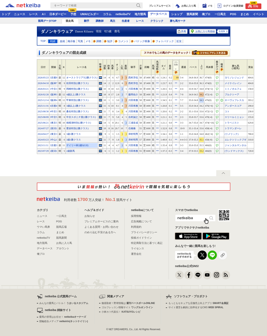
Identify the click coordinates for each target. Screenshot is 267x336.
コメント (122, 41)
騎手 (86, 20)
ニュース (19, 14)
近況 (179, 41)
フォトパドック (163, 41)
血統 (62, 41)
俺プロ (206, 14)
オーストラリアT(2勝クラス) (81, 77)
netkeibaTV (123, 14)
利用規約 (136, 226)
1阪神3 (53, 94)
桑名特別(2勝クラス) (77, 111)
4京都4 (53, 105)
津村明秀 (133, 134)
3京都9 (53, 77)
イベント (258, 14)
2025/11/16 (43, 105)
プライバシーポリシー (144, 232)
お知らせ (89, 215)
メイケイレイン (233, 83)
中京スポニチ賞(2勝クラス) (81, 117)
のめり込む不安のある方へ (100, 232)
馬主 (112, 20)
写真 (80, 41)
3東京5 (53, 122)
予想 (73, 14)
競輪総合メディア (63, 321)
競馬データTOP (47, 20)
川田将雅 (133, 88)
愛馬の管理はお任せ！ (62, 316)
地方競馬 (140, 14)
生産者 (126, 20)
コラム (107, 14)
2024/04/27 (43, 134)
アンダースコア (233, 105)
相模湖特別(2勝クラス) (78, 122)
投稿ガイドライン (141, 237)
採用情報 (136, 215)
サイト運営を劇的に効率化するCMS (195, 307)
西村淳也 (133, 77)
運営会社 (136, 253)
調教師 (100, 20)
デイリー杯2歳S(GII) (77, 145)
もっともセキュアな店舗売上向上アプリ (198, 303)
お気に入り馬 (64, 242)
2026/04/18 (43, 83)
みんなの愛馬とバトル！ (63, 303)
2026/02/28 (43, 94)
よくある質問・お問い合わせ (101, 226)
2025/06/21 (43, 122)
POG (233, 14)
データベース (158, 14)
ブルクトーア (232, 94)
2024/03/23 (43, 139)
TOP (43, 41)
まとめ (244, 14)
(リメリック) (231, 134)
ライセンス (137, 248)
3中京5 (53, 117)
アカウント (62, 248)
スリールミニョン (234, 117)
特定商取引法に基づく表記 (146, 242)
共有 (182, 31)
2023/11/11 (43, 145)
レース (33, 14)
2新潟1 (53, 128)
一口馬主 (220, 14)
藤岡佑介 (133, 94)
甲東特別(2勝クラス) (77, 100)
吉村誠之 (133, 117)
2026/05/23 (43, 77)
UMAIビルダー (89, 14)
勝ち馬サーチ (178, 20)
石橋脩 (132, 128)
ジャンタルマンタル (235, 145)
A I (43, 14)
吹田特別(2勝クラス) (77, 83)
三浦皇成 (133, 122)
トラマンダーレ (233, 128)
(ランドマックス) (234, 151)
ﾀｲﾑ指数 (176, 65)
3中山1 (53, 139)
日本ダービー (57, 14)
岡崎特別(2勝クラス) (77, 88)
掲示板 (71, 41)
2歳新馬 (70, 151)
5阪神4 (53, 100)
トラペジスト (232, 122)
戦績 (52, 41)
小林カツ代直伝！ (121, 311)
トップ (6, 14)
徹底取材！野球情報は (128, 303)
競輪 (253, 5)
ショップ (176, 14)
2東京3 (53, 134)
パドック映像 (140, 41)
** (157, 83)
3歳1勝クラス (73, 134)
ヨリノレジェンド (234, 77)
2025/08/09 (43, 117)
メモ (88, 41)
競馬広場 (61, 226)
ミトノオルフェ (233, 88)
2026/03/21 (43, 88)
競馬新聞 (192, 14)
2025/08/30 (43, 111)
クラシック (156, 20)
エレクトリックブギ (235, 139)
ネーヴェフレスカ (234, 100)
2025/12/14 (43, 100)
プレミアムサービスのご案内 (101, 221)
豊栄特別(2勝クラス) (77, 128)
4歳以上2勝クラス (76, 94)
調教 (97, 41)
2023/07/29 (43, 151)
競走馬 (70, 20)
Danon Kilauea (84, 31)
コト (227, 111)
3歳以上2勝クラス (76, 105)
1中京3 (53, 88)
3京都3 (53, 145)
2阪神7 (53, 83)
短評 (108, 41)
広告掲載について (141, 221)
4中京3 (53, 111)
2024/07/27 (43, 128)
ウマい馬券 (43, 226)
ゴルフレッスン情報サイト (127, 307)
